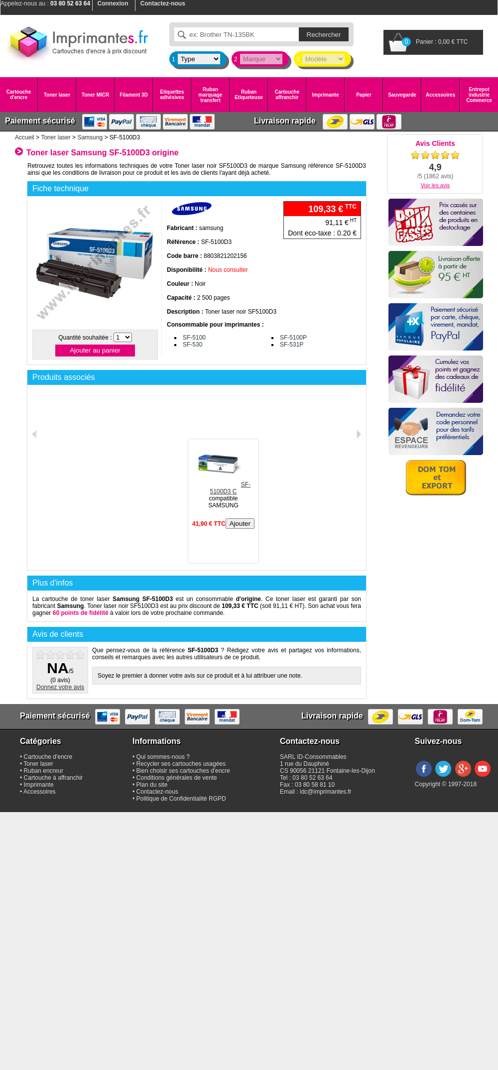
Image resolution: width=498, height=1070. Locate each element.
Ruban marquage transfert (211, 95)
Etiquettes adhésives (172, 94)
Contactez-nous (157, 791)
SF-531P (291, 344)
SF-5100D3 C (223, 488)
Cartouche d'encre (18, 94)
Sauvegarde (402, 95)
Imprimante (325, 95)
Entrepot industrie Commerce (479, 95)
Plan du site (152, 784)
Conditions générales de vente (176, 777)
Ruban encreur (43, 770)
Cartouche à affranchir (53, 777)
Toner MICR (95, 95)
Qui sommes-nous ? (163, 756)
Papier (364, 95)
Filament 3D (134, 95)
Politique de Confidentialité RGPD (181, 798)
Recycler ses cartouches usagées (181, 763)
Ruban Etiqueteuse (249, 94)
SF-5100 (194, 337)
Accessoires (440, 95)
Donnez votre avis (60, 687)
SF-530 (192, 344)
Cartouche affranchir (287, 94)
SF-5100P (293, 337)
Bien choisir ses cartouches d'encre (183, 770)
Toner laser (57, 95)
